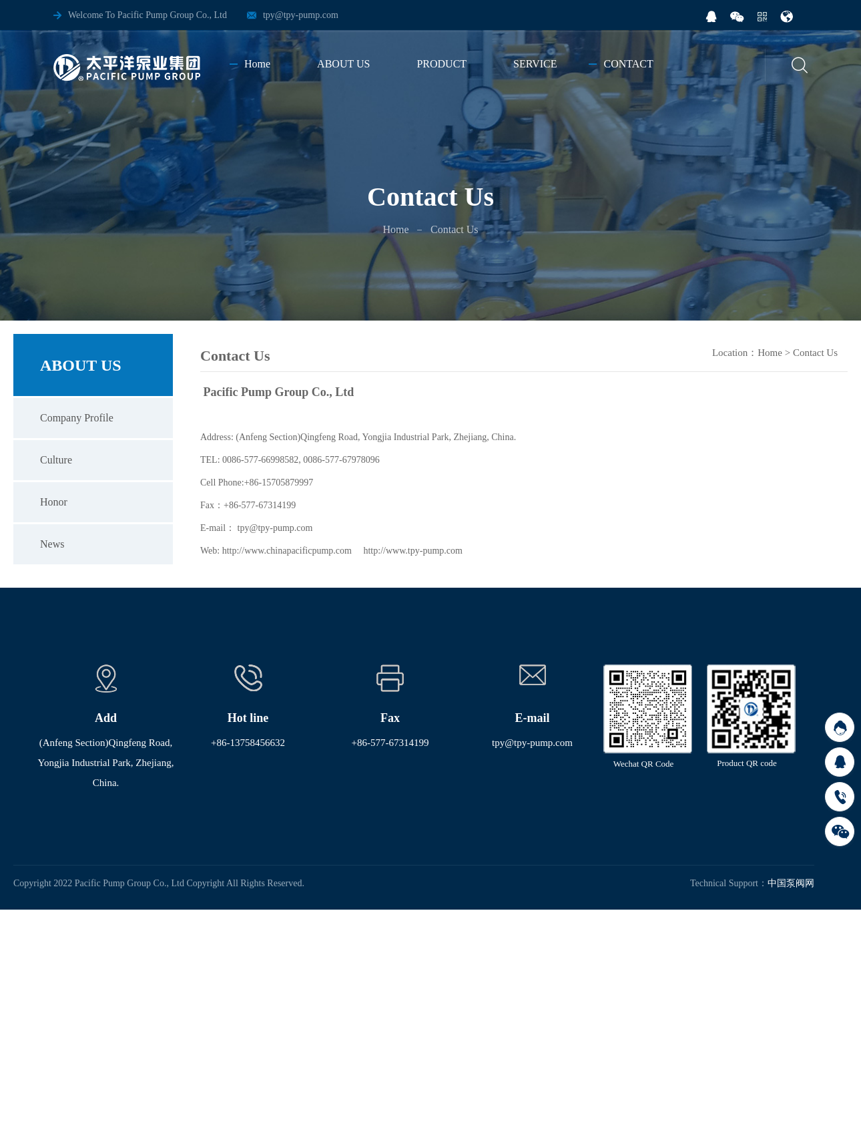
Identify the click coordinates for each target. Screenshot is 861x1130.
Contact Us (815, 352)
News (52, 544)
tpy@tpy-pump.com (300, 15)
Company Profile (76, 417)
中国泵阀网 (791, 883)
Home (395, 229)
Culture (56, 459)
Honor (53, 502)
